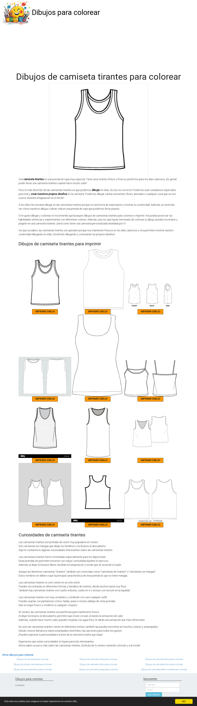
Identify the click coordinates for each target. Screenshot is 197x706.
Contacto (20, 685)
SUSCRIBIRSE (153, 695)
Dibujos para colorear (66, 12)
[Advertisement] (98, 47)
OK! (184, 701)
